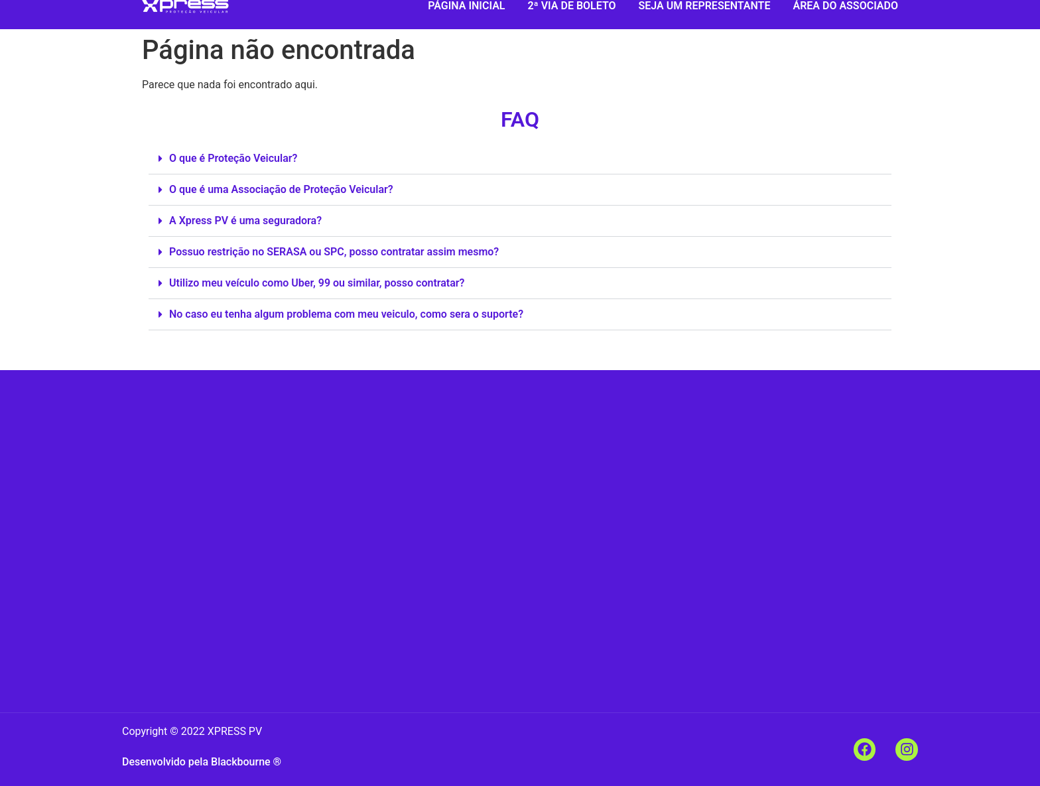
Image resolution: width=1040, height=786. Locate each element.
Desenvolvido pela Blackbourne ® (201, 761)
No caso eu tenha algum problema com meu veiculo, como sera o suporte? (346, 314)
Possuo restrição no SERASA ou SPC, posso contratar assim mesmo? (334, 251)
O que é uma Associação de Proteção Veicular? (281, 189)
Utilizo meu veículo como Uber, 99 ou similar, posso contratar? (316, 283)
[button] (520, 158)
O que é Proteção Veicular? (233, 158)
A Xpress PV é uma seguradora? (245, 220)
